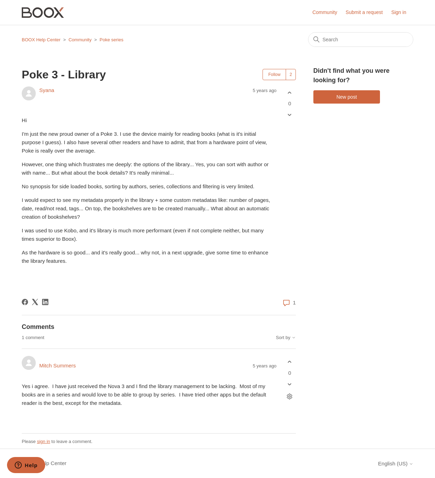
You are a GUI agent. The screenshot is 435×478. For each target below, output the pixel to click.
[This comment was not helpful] (290, 384)
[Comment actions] (290, 396)
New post (347, 97)
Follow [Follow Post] (274, 74)
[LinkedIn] (45, 302)
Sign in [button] (398, 12)
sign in (43, 441)
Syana (46, 90)
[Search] (360, 40)
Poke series (111, 39)
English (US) (395, 463)
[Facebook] (25, 302)
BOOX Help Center (41, 39)
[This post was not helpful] (290, 115)
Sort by (286, 337)
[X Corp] (35, 302)
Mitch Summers (57, 365)
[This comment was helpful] (290, 362)
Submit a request (364, 12)
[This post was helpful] (290, 92)
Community (324, 12)
